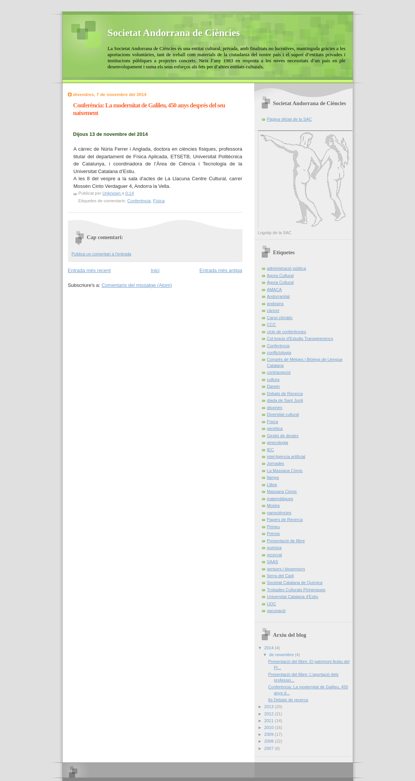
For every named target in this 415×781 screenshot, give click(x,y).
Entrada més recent (89, 270)
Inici (155, 270)
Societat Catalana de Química (295, 582)
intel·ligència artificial (286, 456)
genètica (275, 428)
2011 (269, 720)
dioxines (275, 407)
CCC (271, 324)
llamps (273, 477)
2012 (269, 714)
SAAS (272, 561)
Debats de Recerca (285, 393)
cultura (273, 379)
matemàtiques (280, 498)
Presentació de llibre (286, 541)
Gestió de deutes (283, 435)
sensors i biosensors (286, 569)
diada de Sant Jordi (285, 400)
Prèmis (273, 533)
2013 (269, 706)
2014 (269, 648)
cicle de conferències (286, 331)
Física (159, 200)
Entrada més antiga (221, 270)
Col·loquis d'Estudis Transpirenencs (300, 338)
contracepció (279, 372)
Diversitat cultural (283, 414)
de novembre (282, 654)
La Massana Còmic (285, 470)
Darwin (273, 386)
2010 (269, 727)
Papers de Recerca (285, 519)
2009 (269, 734)
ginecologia (277, 442)
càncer (273, 310)
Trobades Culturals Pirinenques (296, 589)
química (274, 547)
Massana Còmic (282, 491)
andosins (275, 303)
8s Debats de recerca (288, 700)
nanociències (279, 512)
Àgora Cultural (280, 282)
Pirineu (273, 526)
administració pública (286, 268)
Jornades (275, 463)
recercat (274, 555)
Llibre (272, 484)
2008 (269, 741)
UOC (272, 603)
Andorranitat (278, 296)
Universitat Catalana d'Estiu (292, 596)
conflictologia (279, 352)
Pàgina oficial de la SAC (289, 119)
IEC (270, 449)
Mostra (273, 505)
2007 (269, 748)
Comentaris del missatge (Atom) (137, 285)
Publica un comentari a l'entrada (101, 254)
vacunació (276, 610)
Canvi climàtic (280, 317)
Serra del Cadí (280, 575)
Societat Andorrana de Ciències (174, 32)
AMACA (274, 289)
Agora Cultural (280, 275)
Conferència (139, 200)
